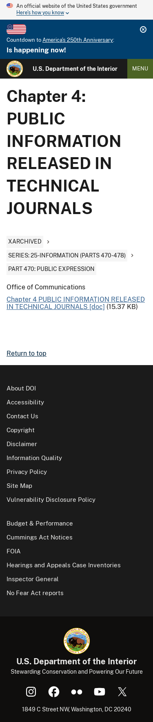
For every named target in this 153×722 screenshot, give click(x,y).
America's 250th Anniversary (77, 40)
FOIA (14, 551)
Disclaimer (22, 443)
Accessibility (25, 402)
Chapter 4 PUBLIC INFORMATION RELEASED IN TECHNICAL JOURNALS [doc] (76, 303)
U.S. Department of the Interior (75, 68)
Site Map (19, 485)
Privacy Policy (27, 471)
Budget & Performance (40, 523)
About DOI (21, 388)
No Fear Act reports (35, 592)
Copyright (21, 429)
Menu (140, 68)
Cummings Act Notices (40, 537)
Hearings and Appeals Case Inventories (64, 565)
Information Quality (34, 457)
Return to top (27, 353)
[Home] (15, 69)
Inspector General (33, 578)
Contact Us (22, 416)
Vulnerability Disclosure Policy (51, 499)
